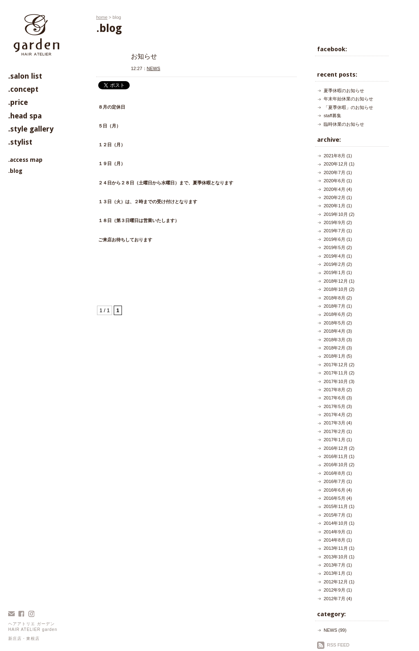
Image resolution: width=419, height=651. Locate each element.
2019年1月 (334, 272)
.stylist (20, 142)
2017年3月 (334, 422)
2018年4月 (334, 331)
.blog (15, 171)
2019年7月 (334, 230)
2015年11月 (336, 506)
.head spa (25, 115)
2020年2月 (334, 197)
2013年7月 (334, 565)
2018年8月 (334, 297)
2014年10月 (336, 523)
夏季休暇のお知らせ (344, 90)
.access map (25, 160)
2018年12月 (336, 281)
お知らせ (144, 56)
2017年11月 (336, 372)
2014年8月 (334, 540)
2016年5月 (334, 498)
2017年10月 (336, 381)
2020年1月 (334, 205)
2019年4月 (334, 256)
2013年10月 (336, 556)
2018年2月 (334, 347)
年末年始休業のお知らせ (348, 98)
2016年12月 (336, 448)
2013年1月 (334, 573)
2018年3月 (334, 339)
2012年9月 (334, 589)
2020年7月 (334, 172)
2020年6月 (334, 180)
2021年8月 (334, 155)
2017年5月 (334, 406)
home (102, 17)
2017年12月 (336, 364)
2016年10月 (336, 464)
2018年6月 (334, 314)
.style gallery (31, 129)
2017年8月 (334, 389)
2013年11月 (336, 548)
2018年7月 (334, 306)
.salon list (25, 76)
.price (18, 102)
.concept (23, 89)
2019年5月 (334, 247)
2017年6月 (334, 397)
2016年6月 (334, 490)
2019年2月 (334, 264)
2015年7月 (334, 515)
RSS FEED (338, 644)
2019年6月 (334, 239)
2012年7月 (334, 598)
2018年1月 (334, 356)
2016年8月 (334, 473)
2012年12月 (336, 581)
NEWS (153, 68)
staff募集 (332, 115)
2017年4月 (334, 414)
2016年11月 (336, 456)
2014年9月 (334, 531)
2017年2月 (334, 431)
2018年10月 (336, 289)
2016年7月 (334, 481)
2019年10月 (336, 214)
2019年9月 (334, 222)
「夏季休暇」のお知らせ (348, 107)
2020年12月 (336, 163)
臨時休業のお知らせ (344, 124)
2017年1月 (334, 439)
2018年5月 (334, 322)
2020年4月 (334, 189)
